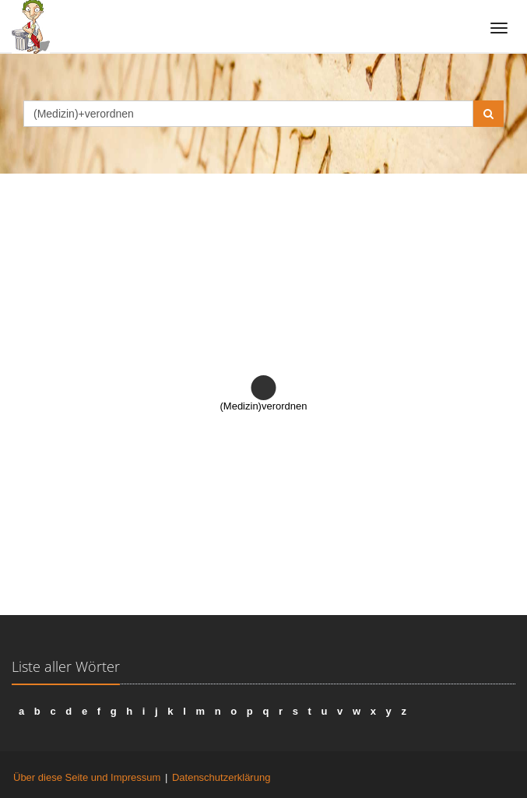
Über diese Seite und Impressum (86, 777)
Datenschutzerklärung (221, 777)
